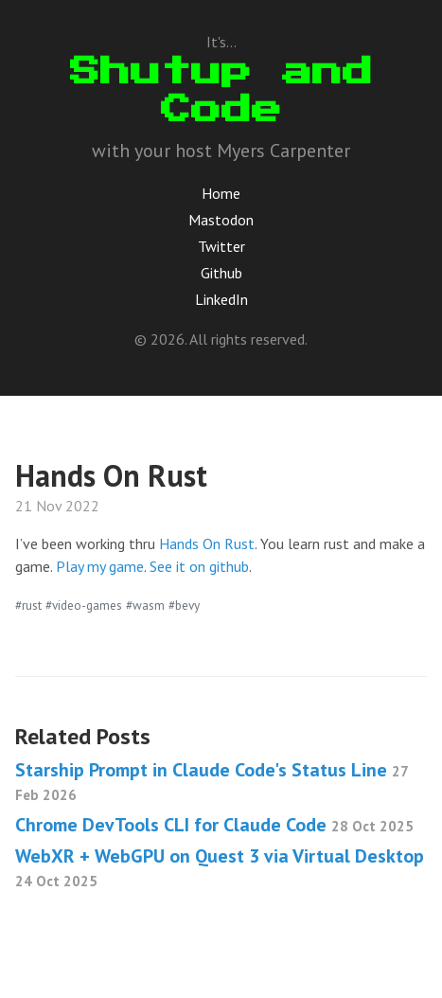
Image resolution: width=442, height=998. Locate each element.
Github (221, 272)
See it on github (199, 566)
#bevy (184, 605)
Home (221, 193)
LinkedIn (221, 299)
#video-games (83, 605)
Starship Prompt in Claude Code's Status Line (211, 780)
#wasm (145, 605)
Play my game (100, 566)
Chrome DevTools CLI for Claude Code (214, 824)
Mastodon (221, 219)
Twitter (221, 246)
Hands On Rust (207, 543)
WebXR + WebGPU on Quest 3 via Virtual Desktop (219, 867)
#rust (28, 605)
